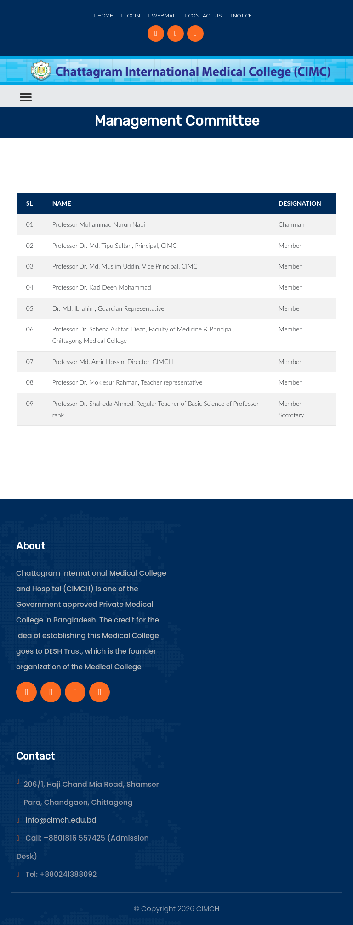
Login (130, 15)
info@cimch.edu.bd (61, 820)
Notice (241, 15)
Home (103, 15)
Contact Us (203, 15)
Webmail (162, 15)
